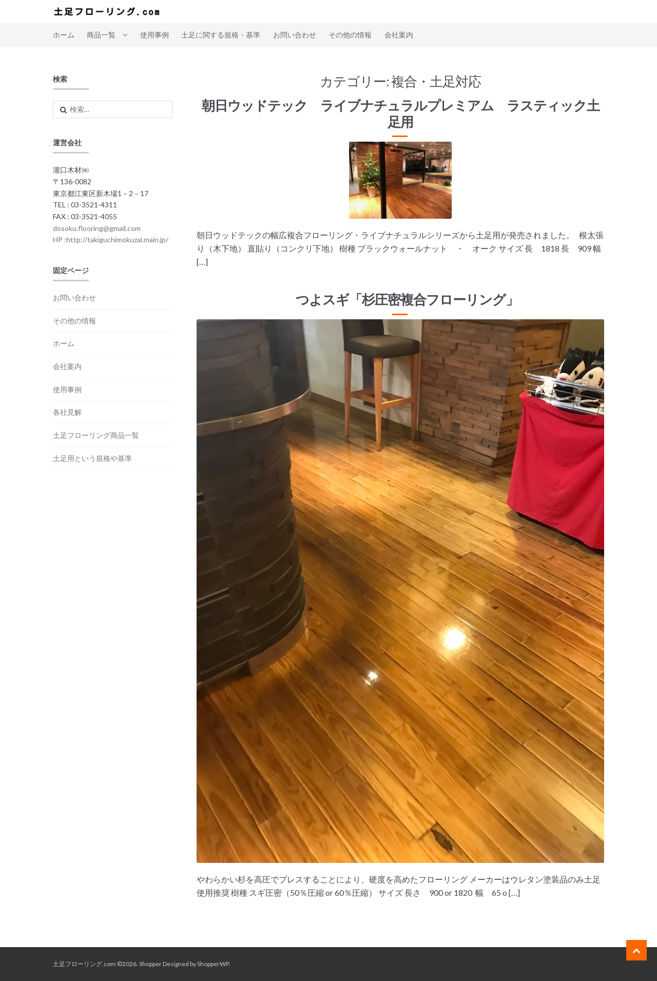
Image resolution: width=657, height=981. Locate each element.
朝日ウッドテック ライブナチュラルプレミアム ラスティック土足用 (401, 113)
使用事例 (154, 34)
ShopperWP (213, 964)
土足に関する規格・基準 (220, 34)
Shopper (150, 964)
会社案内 (398, 34)
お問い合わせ (294, 34)
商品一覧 (101, 34)
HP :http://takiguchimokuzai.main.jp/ (110, 239)
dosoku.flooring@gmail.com (97, 228)
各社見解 (67, 412)
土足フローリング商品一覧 (96, 435)
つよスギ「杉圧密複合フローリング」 (400, 299)
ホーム (63, 34)
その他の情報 (350, 34)
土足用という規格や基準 (92, 458)
